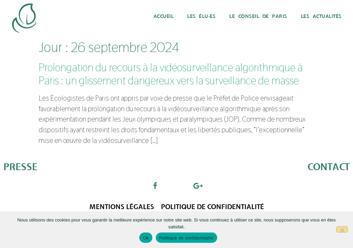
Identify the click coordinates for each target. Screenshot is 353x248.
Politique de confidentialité (212, 207)
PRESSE (20, 167)
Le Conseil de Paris (258, 16)
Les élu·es (201, 16)
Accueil (163, 16)
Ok (146, 237)
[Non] (342, 229)
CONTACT (328, 167)
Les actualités (321, 16)
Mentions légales (121, 207)
